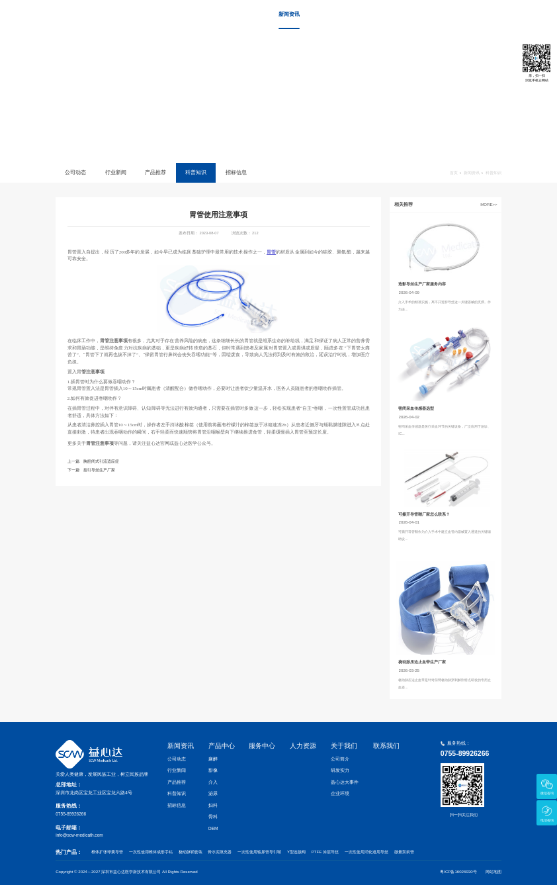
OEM (213, 828)
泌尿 (213, 793)
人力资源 (404, 14)
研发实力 (340, 770)
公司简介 (340, 759)
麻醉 (213, 759)
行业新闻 (115, 172)
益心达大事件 (345, 782)
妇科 (213, 805)
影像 (213, 770)
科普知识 (195, 172)
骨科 (213, 816)
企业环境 (340, 793)
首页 (247, 14)
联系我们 (482, 14)
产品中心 (327, 14)
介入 (213, 782)
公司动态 (75, 172)
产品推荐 (155, 172)
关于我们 (443, 14)
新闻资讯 (289, 14)
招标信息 (236, 172)
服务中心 (366, 14)
